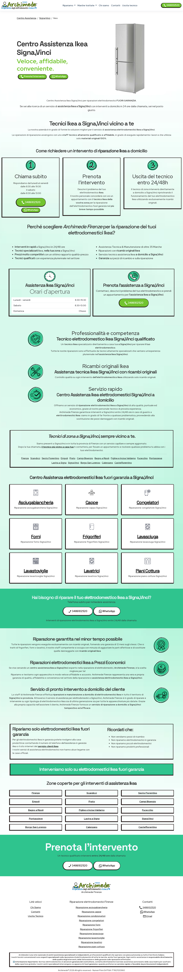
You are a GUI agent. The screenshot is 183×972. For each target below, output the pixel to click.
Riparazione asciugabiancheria (91, 907)
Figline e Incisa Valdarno (123, 458)
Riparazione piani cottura (92, 946)
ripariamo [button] (68, 5)
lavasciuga (147, 536)
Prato (72, 458)
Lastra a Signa (59, 462)
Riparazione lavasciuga (91, 933)
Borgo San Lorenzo (90, 462)
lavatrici (92, 571)
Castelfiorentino (123, 462)
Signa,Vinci (44, 18)
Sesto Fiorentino (50, 458)
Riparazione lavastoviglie (92, 937)
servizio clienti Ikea (48, 746)
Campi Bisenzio (85, 458)
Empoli (64, 458)
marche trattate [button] (86, 5)
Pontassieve (155, 458)
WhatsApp (59, 76)
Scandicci (35, 458)
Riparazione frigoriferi (91, 929)
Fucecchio (142, 458)
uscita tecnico (129, 5)
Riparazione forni (91, 924)
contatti (115, 5)
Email (147, 916)
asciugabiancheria (35, 502)
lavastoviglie (36, 571)
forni (36, 536)
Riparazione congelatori (91, 920)
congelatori (148, 502)
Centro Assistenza (26, 18)
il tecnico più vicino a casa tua (58, 446)
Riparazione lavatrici (91, 942)
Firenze (25, 458)
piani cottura (147, 571)
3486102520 (171, 5)
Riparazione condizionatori (91, 916)
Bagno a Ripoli (102, 458)
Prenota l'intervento (32, 76)
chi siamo (104, 5)
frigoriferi (92, 536)
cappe (92, 502)
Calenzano (107, 462)
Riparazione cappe (91, 911)
